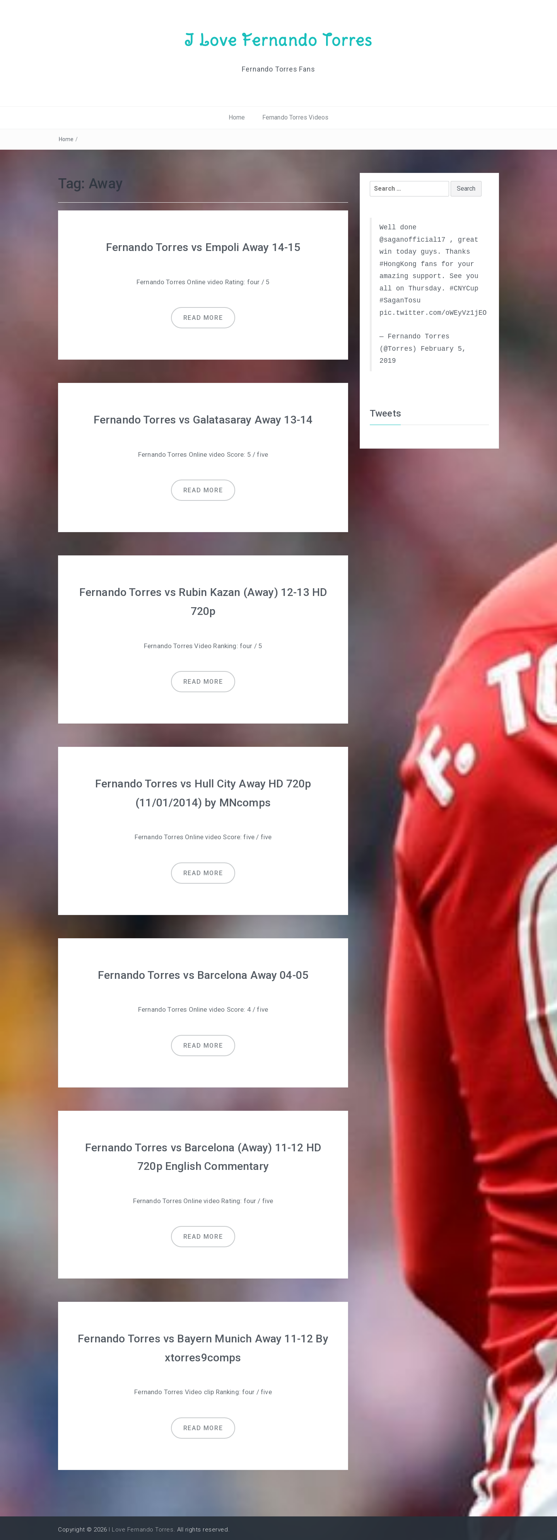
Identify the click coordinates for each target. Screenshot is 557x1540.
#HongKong (398, 263)
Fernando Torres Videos (295, 117)
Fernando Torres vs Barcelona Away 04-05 (203, 973)
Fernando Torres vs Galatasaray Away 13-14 (203, 419)
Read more (203, 317)
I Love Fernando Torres (278, 40)
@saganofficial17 (412, 239)
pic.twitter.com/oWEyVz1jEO (433, 312)
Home (237, 117)
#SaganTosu (400, 300)
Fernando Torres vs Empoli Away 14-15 (203, 247)
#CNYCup (463, 288)
